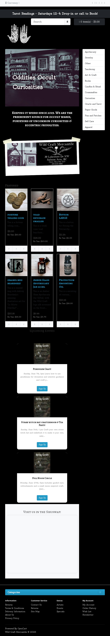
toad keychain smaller (39, 218)
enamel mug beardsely (14, 281)
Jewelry (89, 58)
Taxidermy (90, 69)
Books (88, 81)
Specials (60, 611)
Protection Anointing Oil (66, 283)
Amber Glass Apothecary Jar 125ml (41, 283)
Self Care (89, 121)
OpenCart (22, 628)
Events (60, 608)
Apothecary (90, 52)
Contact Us (36, 605)
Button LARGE (63, 216)
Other (88, 63)
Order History (89, 608)
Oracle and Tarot (93, 104)
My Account (88, 605)
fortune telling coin (15, 216)
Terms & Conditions (14, 608)
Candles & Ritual (93, 86)
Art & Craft (91, 75)
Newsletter (87, 615)
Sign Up (42, 388)
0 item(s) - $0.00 (89, 21)
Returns (8, 605)
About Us (9, 615)
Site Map (35, 611)
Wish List (86, 611)
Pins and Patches (93, 115)
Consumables (91, 92)
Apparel (88, 127)
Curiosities (90, 98)
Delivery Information (15, 611)
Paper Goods (91, 110)
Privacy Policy (12, 618)
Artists (60, 605)
